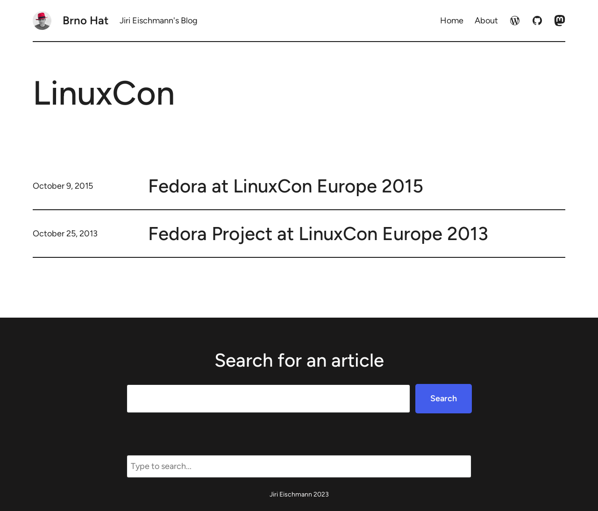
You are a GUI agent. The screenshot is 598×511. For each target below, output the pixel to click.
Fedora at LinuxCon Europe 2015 (285, 186)
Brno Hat (85, 20)
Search (443, 398)
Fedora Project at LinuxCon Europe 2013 (318, 233)
